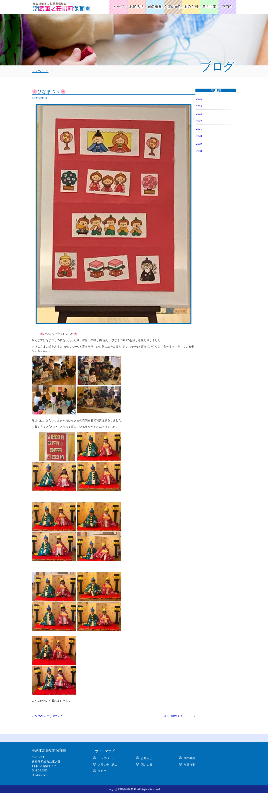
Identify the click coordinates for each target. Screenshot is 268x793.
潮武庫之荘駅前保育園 (62, 8)
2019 (199, 143)
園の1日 (191, 7)
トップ (254, 776)
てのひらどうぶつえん (47, 716)
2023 (199, 113)
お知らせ (136, 7)
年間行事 (189, 764)
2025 (199, 98)
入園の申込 (173, 7)
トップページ (118, 7)
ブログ (227, 7)
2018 (199, 151)
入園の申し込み (108, 764)
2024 (199, 106)
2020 (199, 136)
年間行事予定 (209, 7)
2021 (199, 128)
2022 (199, 121)
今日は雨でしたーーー (179, 716)
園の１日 (146, 764)
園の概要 (154, 7)
